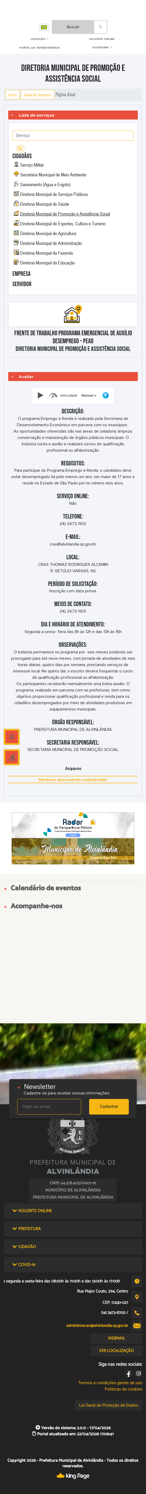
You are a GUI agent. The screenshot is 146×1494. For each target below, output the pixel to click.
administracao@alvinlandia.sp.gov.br (97, 1325)
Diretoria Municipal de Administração (51, 243)
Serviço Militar (32, 165)
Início (12, 94)
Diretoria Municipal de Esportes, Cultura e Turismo (63, 223)
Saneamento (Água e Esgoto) (45, 184)
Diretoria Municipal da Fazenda (46, 253)
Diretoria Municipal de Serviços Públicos (54, 194)
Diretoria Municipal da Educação (47, 262)
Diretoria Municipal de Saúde (44, 204)
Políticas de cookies (123, 1389)
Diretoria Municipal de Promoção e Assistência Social (65, 214)
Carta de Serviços (37, 94)
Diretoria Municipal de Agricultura (48, 233)
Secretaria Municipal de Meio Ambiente (53, 174)
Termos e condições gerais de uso (110, 1382)
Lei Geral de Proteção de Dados (108, 1405)
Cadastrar (109, 1106)
